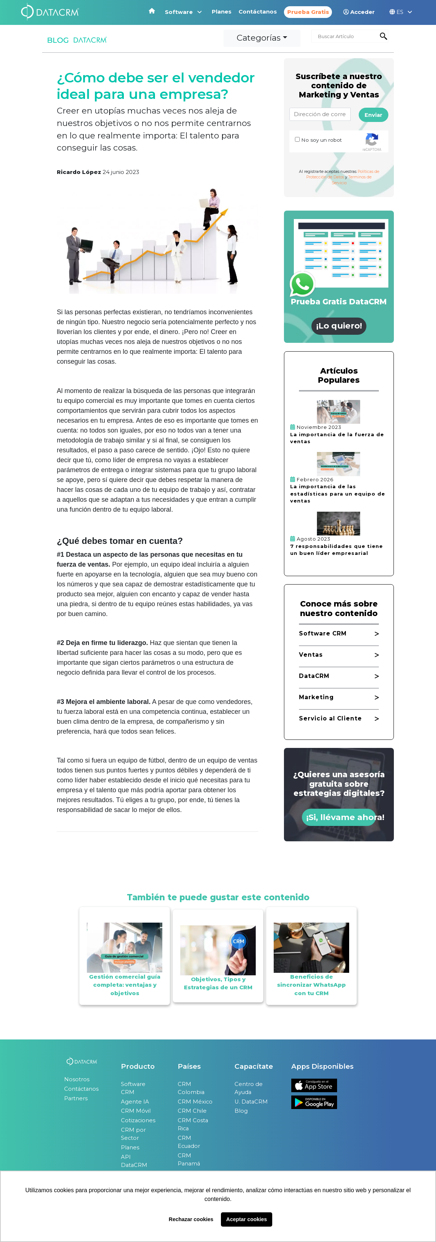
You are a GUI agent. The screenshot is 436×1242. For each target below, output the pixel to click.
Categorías (259, 38)
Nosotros (76, 1079)
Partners (76, 1098)
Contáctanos (258, 11)
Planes (222, 11)
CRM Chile (192, 1111)
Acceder (359, 11)
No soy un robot (321, 140)
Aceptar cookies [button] (246, 1219)
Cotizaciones (138, 1120)
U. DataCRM (251, 1101)
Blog (241, 1111)
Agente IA (135, 1101)
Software (183, 11)
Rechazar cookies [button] (191, 1219)
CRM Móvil (136, 1111)
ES (401, 11)
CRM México (195, 1101)
